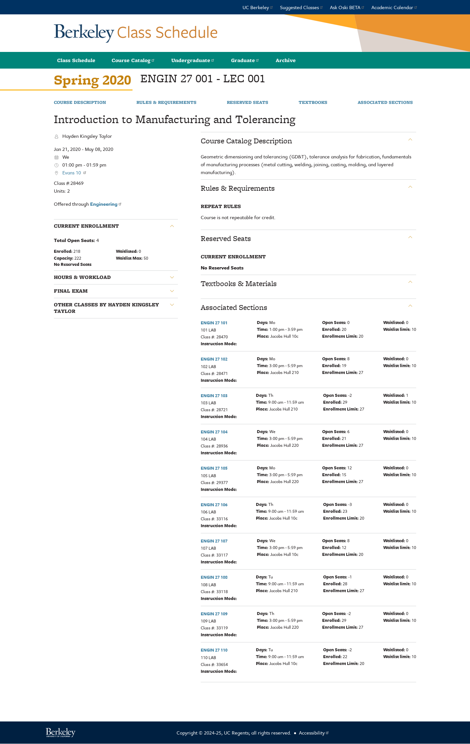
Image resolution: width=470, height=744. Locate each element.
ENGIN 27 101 (214, 322)
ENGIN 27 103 (214, 395)
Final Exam (71, 291)
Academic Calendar (394, 7)
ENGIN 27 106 (214, 504)
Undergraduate (193, 60)
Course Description (80, 102)
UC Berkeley (258, 7)
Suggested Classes (301, 7)
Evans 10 (74, 172)
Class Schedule (76, 60)
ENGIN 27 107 (214, 541)
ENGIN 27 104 (214, 432)
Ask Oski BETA (347, 7)
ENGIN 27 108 (214, 577)
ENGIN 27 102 (214, 359)
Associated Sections (385, 102)
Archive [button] (286, 60)
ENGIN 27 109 (214, 613)
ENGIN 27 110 (214, 650)
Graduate (245, 60)
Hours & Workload (82, 277)
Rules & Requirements (166, 102)
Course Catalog (133, 60)
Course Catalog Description (246, 140)
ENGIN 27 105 (214, 468)
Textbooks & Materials (239, 283)
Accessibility (314, 732)
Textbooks (313, 102)
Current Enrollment (86, 226)
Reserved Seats (247, 102)
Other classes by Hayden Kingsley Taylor (106, 308)
